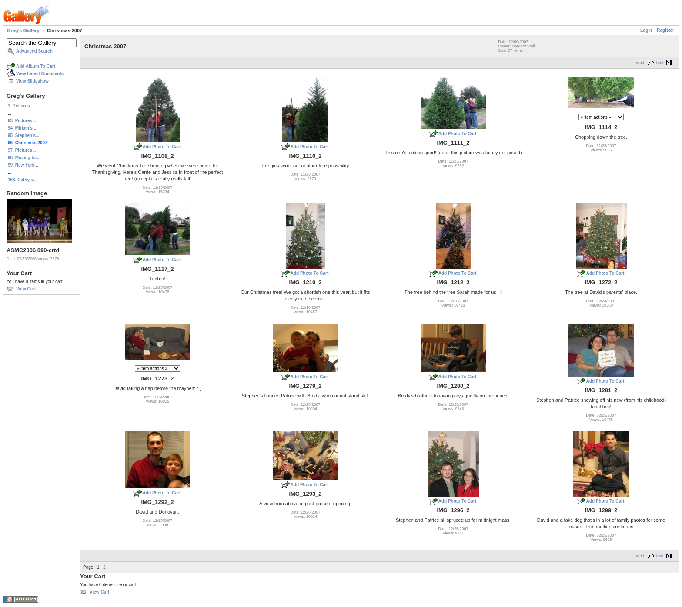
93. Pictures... (22, 120)
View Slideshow (32, 81)
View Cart (26, 289)
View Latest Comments (40, 73)
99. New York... (23, 165)
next (640, 62)
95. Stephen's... (23, 135)
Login (646, 30)
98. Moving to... (23, 157)
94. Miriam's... (22, 128)
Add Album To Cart (35, 66)
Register (665, 30)
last (660, 62)
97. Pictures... (22, 150)
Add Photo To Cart (162, 146)
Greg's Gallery (23, 30)
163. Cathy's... (22, 179)
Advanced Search (34, 51)
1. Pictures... (20, 105)
